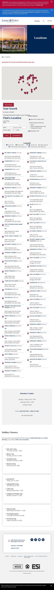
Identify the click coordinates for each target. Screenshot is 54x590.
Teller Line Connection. (22, 439)
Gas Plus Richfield (35, 316)
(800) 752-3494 (34, 411)
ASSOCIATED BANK (10, 206)
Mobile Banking (35, 438)
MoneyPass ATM (34, 131)
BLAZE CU (33, 204)
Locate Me (8, 104)
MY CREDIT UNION (10, 153)
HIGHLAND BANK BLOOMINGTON (10, 178)
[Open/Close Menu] (49, 21)
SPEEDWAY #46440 (10, 362)
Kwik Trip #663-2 (35, 274)
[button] (29, 85)
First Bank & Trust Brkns (12, 196)
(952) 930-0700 (24, 411)
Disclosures (13, 556)
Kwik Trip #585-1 (35, 307)
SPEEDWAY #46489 (10, 252)
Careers (7, 556)
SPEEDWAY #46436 (10, 371)
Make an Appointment (28, 556)
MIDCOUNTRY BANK (11, 261)
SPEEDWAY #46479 (35, 171)
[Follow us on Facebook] (32, 540)
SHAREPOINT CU (10, 161)
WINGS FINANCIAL (10, 271)
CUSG (29, 573)
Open (32, 124)
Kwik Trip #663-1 (35, 257)
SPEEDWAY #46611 (35, 291)
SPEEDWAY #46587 (35, 324)
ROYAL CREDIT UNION (11, 236)
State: (4, 127)
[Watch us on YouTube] (39, 540)
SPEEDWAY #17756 (35, 249)
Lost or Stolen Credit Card (41, 556)
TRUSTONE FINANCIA (36, 349)
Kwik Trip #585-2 (35, 299)
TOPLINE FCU (9, 289)
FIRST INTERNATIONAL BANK (13, 224)
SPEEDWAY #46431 (10, 216)
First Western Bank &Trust (38, 161)
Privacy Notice (27, 557)
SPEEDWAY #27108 (35, 266)
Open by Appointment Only (38, 126)
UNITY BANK (8, 354)
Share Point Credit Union (36, 119)
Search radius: (7, 130)
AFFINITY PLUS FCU (10, 346)
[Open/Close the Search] (43, 21)
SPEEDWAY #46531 (35, 332)
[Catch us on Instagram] (35, 540)
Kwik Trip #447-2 (35, 223)
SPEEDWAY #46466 (35, 188)
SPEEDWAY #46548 (35, 341)
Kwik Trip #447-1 (35, 214)
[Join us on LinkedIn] (43, 540)
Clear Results (17, 135)
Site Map (20, 556)
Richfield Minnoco (35, 179)
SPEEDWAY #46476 (10, 188)
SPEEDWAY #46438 (35, 153)
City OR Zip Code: (6, 121)
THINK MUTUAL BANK (11, 281)
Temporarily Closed (36, 128)
